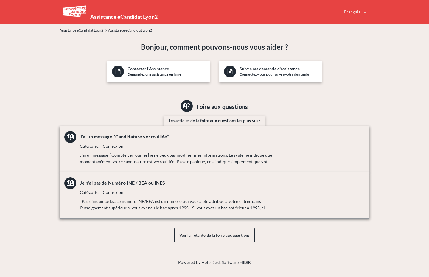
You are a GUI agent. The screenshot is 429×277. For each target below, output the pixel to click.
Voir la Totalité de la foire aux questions (214, 235)
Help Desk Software (220, 262)
